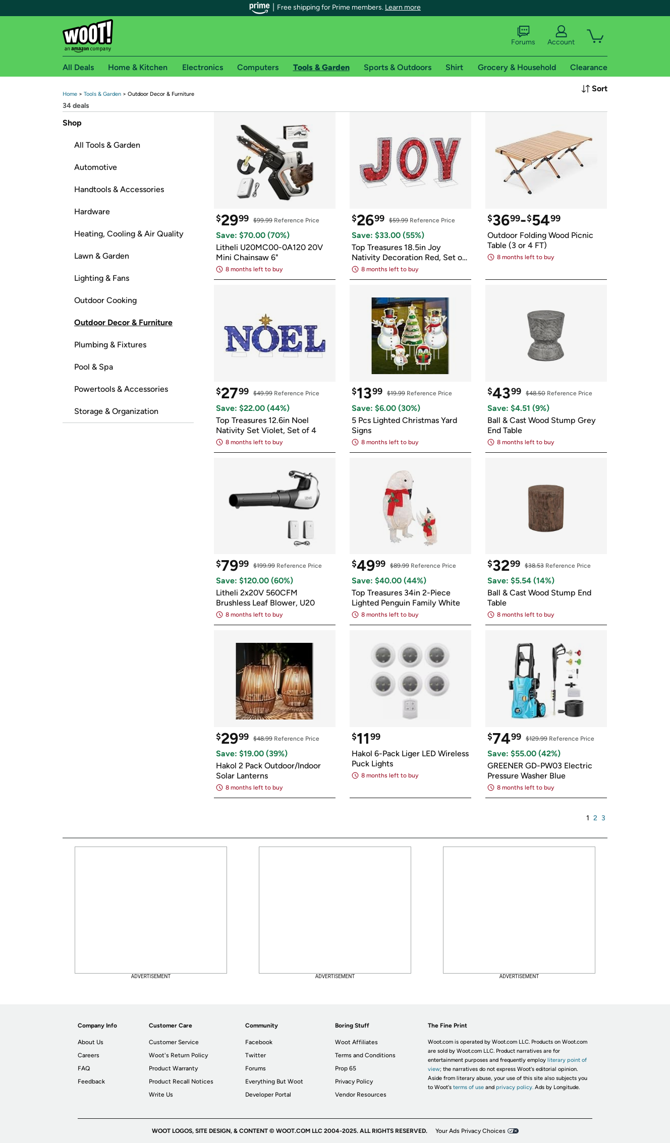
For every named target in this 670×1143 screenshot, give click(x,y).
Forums (523, 35)
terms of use (468, 1087)
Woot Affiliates (356, 1042)
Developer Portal (268, 1094)
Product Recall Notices (181, 1081)
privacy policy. (514, 1087)
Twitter (255, 1055)
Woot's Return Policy (178, 1055)
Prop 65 (345, 1068)
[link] (70, 94)
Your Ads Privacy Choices (470, 1130)
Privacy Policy (354, 1081)
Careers (88, 1055)
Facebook (258, 1042)
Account (561, 35)
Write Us (161, 1094)
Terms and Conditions (365, 1055)
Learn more (403, 7)
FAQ (84, 1068)
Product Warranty (173, 1068)
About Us (90, 1042)
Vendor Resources (360, 1094)
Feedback (91, 1081)
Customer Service (174, 1042)
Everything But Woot (274, 1081)
